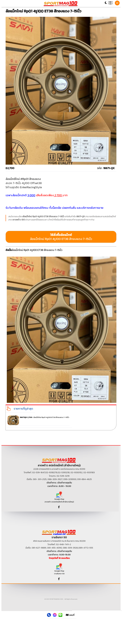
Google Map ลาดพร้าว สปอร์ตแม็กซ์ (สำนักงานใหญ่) (59, 498)
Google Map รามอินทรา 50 (59, 570)
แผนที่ (70, 615)
